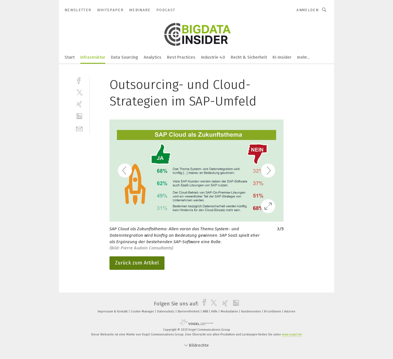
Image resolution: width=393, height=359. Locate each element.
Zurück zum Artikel (137, 263)
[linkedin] (79, 116)
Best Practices (181, 57)
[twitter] (79, 92)
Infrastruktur (92, 57)
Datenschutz (166, 311)
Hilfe (214, 311)
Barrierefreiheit (189, 311)
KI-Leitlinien (273, 311)
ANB (206, 311)
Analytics (152, 57)
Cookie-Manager (143, 311)
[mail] (79, 128)
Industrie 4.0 (213, 57)
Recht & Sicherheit (249, 57)
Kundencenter (251, 311)
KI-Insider (282, 57)
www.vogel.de (292, 334)
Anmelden (307, 10)
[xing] (79, 104)
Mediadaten (230, 311)
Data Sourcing (124, 57)
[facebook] (79, 80)
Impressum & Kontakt (113, 311)
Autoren (289, 311)
